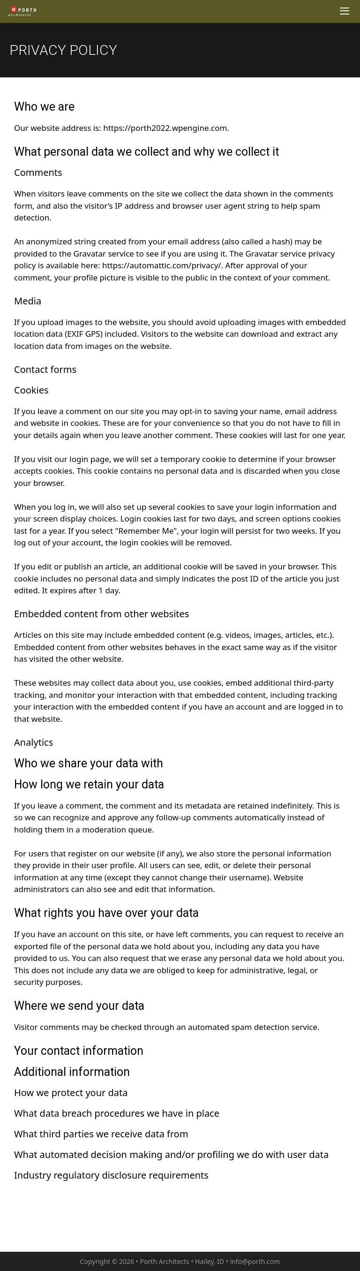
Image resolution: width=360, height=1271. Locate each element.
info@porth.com (255, 1261)
